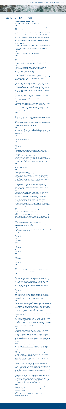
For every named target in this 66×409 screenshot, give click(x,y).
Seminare (40, 2)
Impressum (46, 406)
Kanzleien (51, 2)
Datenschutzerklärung (55, 406)
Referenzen (56, 2)
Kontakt (62, 2)
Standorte (45, 2)
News (36, 2)
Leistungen (31, 2)
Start (2, 12)
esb (3, 2)
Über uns (26, 2)
